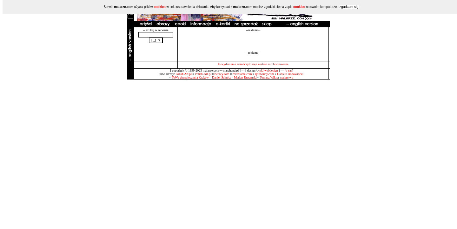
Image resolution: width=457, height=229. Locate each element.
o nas (289, 70)
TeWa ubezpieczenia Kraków (190, 77)
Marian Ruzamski (245, 77)
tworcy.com (222, 74)
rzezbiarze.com (242, 74)
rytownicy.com (264, 74)
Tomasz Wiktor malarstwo (276, 77)
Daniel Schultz (221, 77)
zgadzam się (349, 7)
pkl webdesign (269, 70)
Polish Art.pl (184, 74)
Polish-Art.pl (203, 74)
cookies (159, 7)
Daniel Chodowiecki (290, 74)
